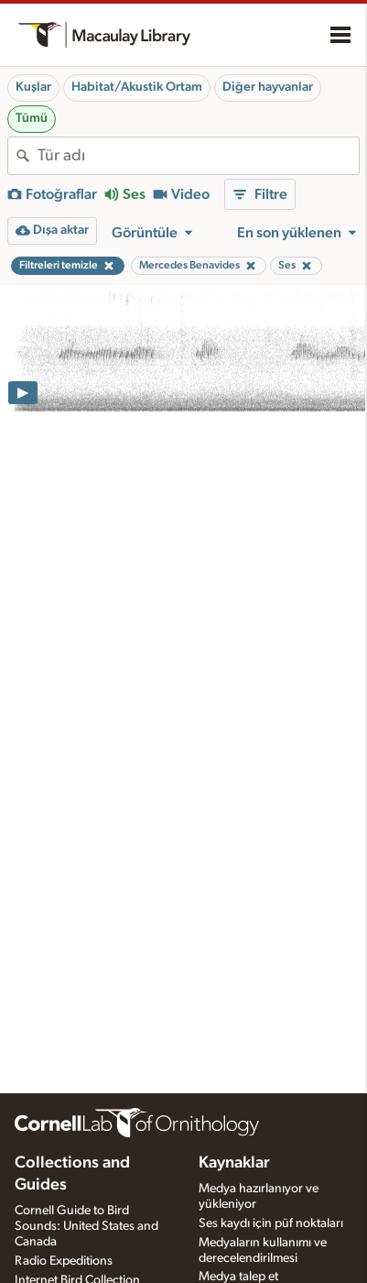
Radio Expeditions (64, 1261)
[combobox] (198, 155)
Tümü (32, 118)
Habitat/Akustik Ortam (136, 87)
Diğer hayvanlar (267, 87)
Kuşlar (33, 87)
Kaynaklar (234, 1163)
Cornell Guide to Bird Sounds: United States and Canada (86, 1226)
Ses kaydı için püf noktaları (271, 1223)
